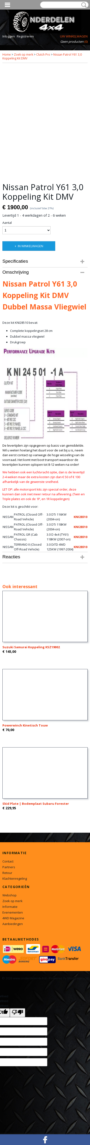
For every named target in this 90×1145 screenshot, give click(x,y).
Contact (7, 861)
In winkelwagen (30, 246)
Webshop (9, 895)
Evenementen (12, 912)
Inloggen (8, 36)
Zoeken (83, 5)
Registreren (25, 36)
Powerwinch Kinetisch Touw (25, 725)
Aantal (7, 222)
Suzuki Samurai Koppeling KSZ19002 (31, 647)
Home (6, 54)
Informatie (10, 906)
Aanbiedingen (12, 924)
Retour (7, 873)
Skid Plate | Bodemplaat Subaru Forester (35, 803)
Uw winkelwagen (74, 36)
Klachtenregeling (14, 878)
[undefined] (17, 1012)
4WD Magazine (13, 918)
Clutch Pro (43, 54)
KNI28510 (80, 517)
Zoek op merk (23, 54)
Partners (8, 867)
